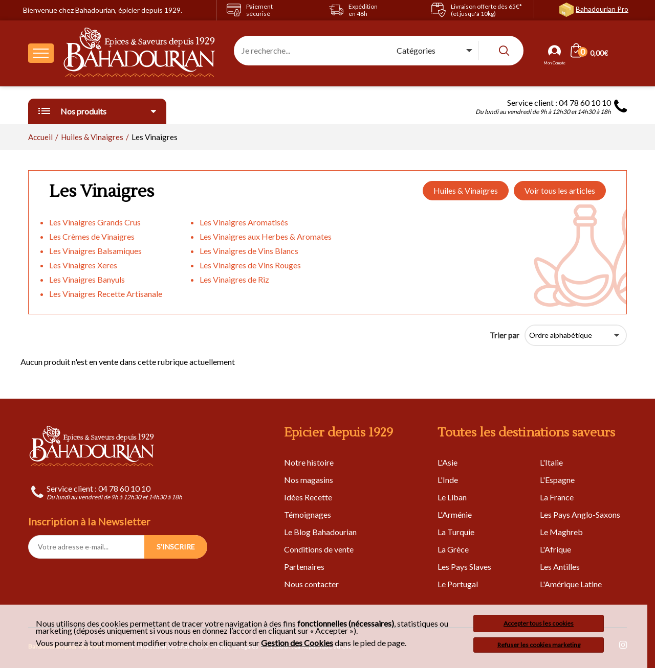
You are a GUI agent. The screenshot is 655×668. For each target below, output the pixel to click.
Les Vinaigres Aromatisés (244, 222)
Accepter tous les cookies (539, 623)
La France (557, 497)
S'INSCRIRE (176, 546)
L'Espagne (557, 480)
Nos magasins (308, 480)
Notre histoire (309, 462)
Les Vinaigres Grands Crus (95, 222)
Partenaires (304, 566)
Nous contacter (311, 584)
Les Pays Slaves (464, 566)
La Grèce (453, 549)
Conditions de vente (319, 549)
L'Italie (551, 462)
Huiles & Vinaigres (465, 190)
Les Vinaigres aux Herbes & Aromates (266, 236)
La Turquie (456, 532)
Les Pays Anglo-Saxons (580, 514)
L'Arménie (455, 514)
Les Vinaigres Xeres (83, 265)
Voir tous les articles (560, 190)
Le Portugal (458, 584)
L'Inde (448, 480)
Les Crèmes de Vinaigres (92, 236)
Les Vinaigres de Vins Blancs (249, 251)
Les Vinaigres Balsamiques (95, 251)
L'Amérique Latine (571, 584)
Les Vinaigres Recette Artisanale (105, 293)
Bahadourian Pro (602, 9)
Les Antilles (560, 566)
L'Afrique (555, 549)
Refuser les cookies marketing (538, 645)
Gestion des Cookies (297, 643)
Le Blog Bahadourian (320, 532)
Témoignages (307, 514)
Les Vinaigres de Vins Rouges (250, 265)
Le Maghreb (561, 532)
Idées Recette (308, 497)
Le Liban (452, 497)
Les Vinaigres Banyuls (87, 279)
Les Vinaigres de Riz (234, 279)
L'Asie (447, 462)
